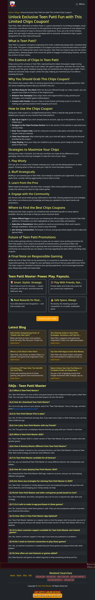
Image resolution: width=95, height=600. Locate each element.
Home (11, 12)
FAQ (30, 575)
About (19, 575)
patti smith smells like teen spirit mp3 (78, 577)
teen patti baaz (51, 577)
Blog (17, 12)
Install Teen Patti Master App (25, 409)
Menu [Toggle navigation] (80, 4)
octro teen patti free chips (55, 580)
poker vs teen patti (63, 577)
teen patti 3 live (69, 580)
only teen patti (40, 577)
